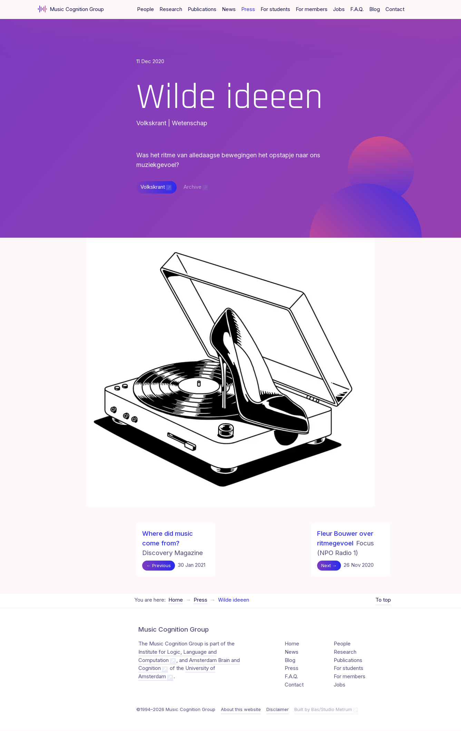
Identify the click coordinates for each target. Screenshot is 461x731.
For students (275, 9)
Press (248, 9)
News (229, 9)
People (145, 9)
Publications (202, 9)
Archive (193, 187)
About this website (241, 709)
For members (311, 9)
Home (175, 600)
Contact (394, 9)
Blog (374, 9)
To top (383, 600)
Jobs (339, 9)
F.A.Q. (357, 9)
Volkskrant (152, 187)
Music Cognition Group (71, 9)
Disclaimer (277, 709)
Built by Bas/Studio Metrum (323, 709)
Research (170, 9)
